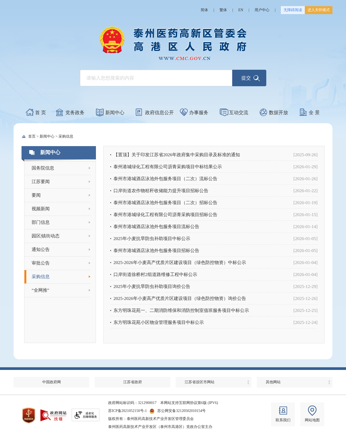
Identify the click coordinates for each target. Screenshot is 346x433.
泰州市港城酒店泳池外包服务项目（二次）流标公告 (165, 178)
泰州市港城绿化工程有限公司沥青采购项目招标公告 (165, 214)
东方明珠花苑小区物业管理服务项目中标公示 (158, 322)
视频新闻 (41, 208)
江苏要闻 (41, 181)
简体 (204, 10)
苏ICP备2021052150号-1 (127, 411)
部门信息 (41, 222)
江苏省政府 (132, 382)
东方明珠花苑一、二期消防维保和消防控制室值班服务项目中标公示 (181, 310)
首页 (32, 136)
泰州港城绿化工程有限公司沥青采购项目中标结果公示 (167, 166)
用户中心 (262, 10)
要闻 (36, 195)
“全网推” (40, 290)
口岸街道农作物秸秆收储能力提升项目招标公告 (160, 190)
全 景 (314, 112)
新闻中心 (114, 112)
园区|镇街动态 (46, 235)
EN (240, 10)
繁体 (223, 10)
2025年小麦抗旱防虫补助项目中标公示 (151, 238)
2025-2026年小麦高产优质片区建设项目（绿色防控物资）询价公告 (179, 298)
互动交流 (238, 112)
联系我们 (283, 420)
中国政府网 (51, 382)
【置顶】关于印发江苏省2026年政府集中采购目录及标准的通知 (176, 154)
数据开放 (278, 112)
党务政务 (75, 112)
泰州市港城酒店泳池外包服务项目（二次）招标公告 (165, 202)
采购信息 (65, 136)
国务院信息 (43, 168)
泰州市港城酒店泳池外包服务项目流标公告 (156, 226)
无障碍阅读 (293, 10)
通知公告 (41, 249)
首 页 (40, 112)
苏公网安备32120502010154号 (181, 411)
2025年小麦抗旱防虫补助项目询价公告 (151, 286)
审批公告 (41, 263)
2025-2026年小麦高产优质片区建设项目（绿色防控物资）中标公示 (179, 262)
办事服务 (198, 112)
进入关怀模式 (318, 10)
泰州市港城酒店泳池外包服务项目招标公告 (156, 250)
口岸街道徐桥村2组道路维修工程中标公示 (155, 274)
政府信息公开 (159, 112)
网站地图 (312, 420)
